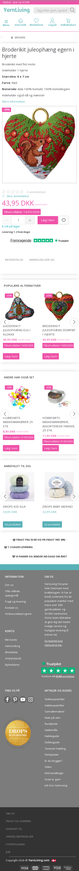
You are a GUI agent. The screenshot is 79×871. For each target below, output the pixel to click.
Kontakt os (11, 607)
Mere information (13, 101)
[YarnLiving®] (16, 9)
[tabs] (68, 23)
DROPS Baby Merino (57, 506)
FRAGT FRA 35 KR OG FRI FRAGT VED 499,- (41, 539)
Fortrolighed (15, 844)
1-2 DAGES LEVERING (20, 547)
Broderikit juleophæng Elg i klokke (16, 330)
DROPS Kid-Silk (14, 506)
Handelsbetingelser (19, 836)
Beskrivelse (14, 260)
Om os (9, 585)
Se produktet (13, 524)
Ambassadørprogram (18, 614)
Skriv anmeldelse (17, 196)
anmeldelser (36, 192)
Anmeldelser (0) (41, 260)
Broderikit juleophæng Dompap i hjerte (58, 330)
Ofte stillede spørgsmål (12, 593)
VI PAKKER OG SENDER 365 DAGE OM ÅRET (41, 556)
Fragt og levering (15, 601)
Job (8, 852)
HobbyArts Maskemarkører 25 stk (18, 422)
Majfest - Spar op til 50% (16, 2)
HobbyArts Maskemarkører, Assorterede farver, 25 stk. (58, 424)
